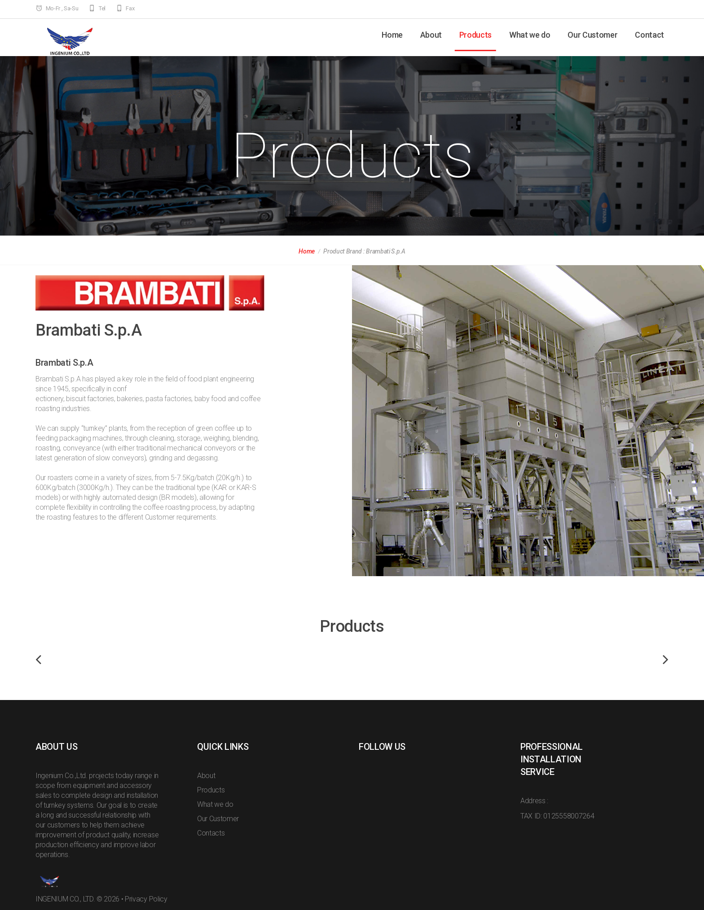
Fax (130, 8)
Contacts (210, 833)
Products (475, 34)
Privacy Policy (146, 899)
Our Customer (592, 34)
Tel (102, 8)
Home (392, 34)
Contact (649, 34)
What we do (529, 34)
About (431, 34)
